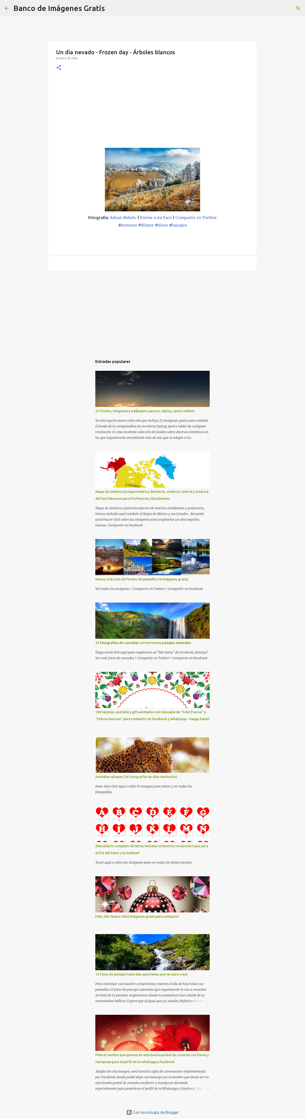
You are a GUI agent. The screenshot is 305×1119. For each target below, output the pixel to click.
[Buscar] (111, 8)
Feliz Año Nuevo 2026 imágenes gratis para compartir (137, 916)
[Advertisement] (152, 112)
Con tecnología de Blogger (152, 1112)
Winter (147, 225)
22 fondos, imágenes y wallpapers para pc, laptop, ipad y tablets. (145, 411)
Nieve (162, 225)
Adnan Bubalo (123, 217)
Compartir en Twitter (196, 217)
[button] (59, 68)
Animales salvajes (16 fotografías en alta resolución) (136, 777)
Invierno (129, 225)
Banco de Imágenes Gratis (59, 8)
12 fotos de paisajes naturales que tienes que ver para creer (141, 974)
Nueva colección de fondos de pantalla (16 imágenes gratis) (141, 579)
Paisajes (179, 225)
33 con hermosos (143, 643)
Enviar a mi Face (156, 217)
